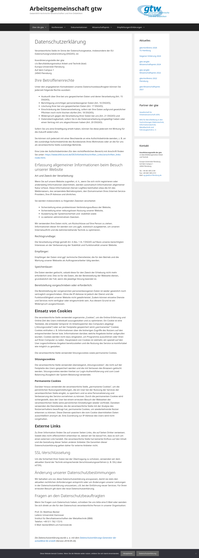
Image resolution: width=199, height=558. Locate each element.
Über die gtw (40, 27)
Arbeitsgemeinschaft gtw (66, 8)
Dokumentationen (79, 27)
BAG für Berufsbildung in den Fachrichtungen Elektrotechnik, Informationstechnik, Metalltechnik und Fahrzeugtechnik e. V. (151, 125)
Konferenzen (60, 27)
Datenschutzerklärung (147, 553)
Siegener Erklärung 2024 (150, 56)
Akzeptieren (127, 553)
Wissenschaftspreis (103, 27)
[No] (196, 553)
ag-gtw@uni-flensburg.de (152, 175)
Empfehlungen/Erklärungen (132, 27)
